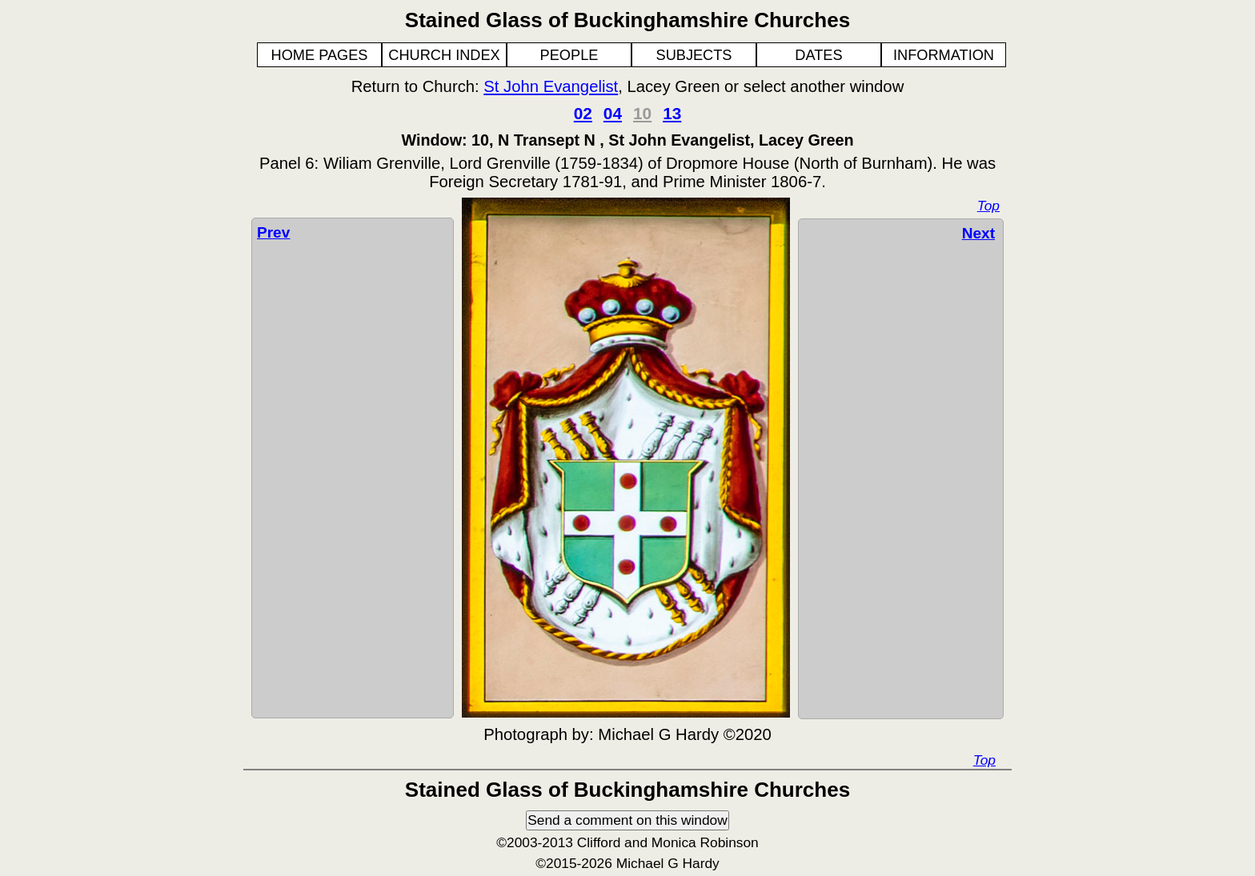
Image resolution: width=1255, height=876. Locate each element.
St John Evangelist (550, 86)
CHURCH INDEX (443, 55)
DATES (818, 55)
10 (642, 113)
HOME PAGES (319, 55)
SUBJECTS (694, 55)
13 (672, 113)
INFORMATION (943, 55)
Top (988, 206)
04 (612, 113)
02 (583, 113)
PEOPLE (569, 55)
